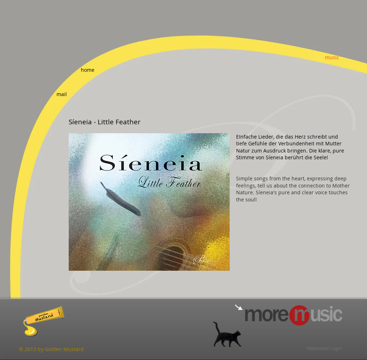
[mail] (62, 94)
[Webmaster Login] (324, 348)
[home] (88, 69)
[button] (149, 202)
